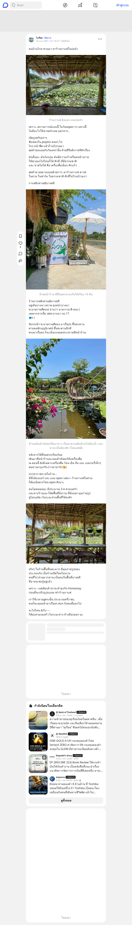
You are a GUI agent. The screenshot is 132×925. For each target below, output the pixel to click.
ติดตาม (48, 38)
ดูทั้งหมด (66, 801)
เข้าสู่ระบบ (122, 5)
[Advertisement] (66, 21)
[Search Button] (13, 5)
